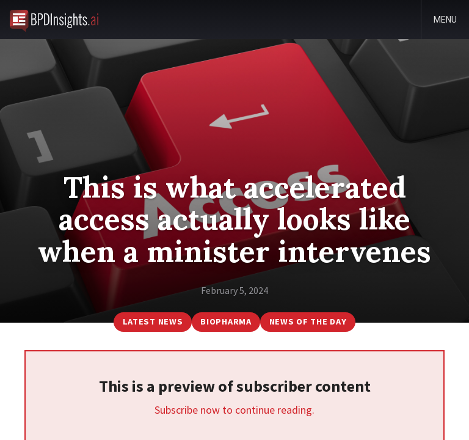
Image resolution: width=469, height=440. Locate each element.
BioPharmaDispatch (54, 19)
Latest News (153, 321)
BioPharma (225, 321)
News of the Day (308, 321)
